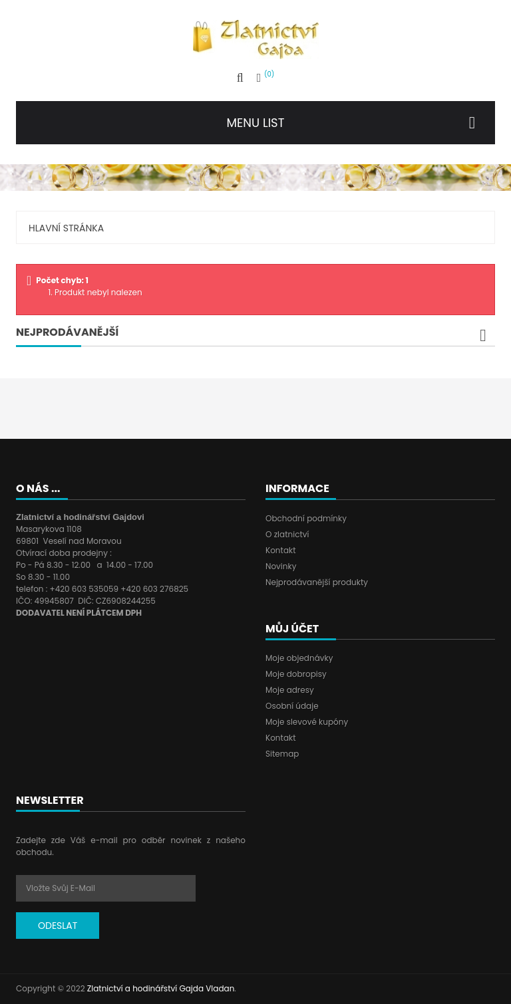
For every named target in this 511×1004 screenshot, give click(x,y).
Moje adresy (289, 689)
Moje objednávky (299, 658)
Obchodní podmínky (306, 518)
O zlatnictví (287, 534)
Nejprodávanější (67, 332)
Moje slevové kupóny (306, 721)
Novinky (280, 566)
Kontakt (280, 550)
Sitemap (282, 753)
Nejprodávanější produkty (316, 582)
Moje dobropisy (296, 674)
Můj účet (292, 628)
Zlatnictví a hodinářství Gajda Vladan (161, 988)
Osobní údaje (292, 705)
